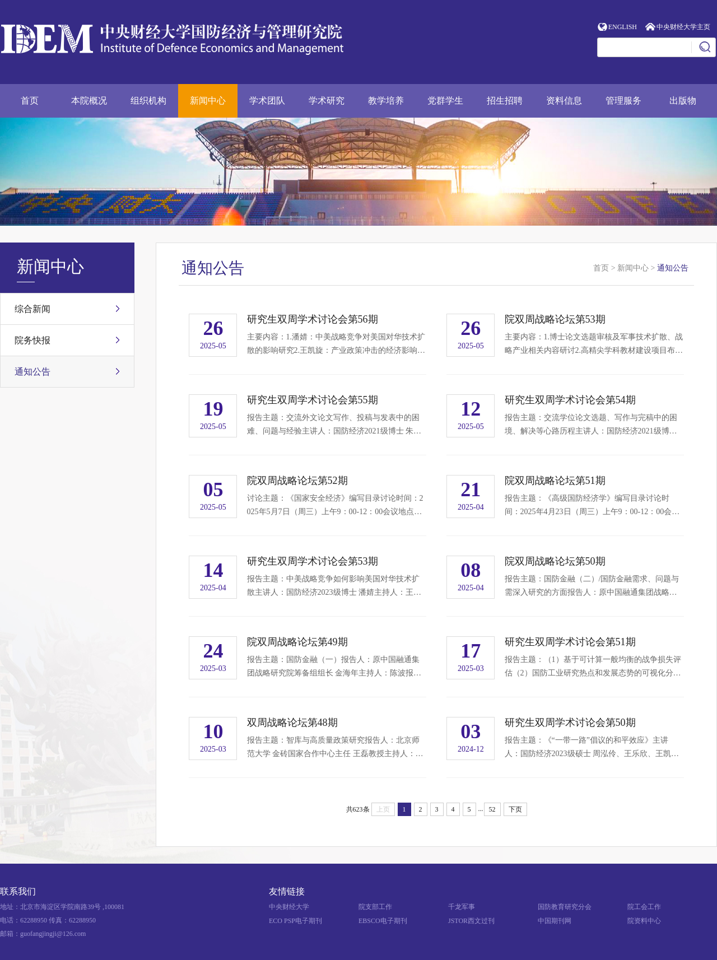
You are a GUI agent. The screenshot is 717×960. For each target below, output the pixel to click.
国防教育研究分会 (565, 907)
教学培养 (386, 100)
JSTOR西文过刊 (471, 921)
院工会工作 (644, 907)
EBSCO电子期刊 (382, 921)
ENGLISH (622, 27)
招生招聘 (505, 100)
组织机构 (148, 100)
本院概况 (89, 100)
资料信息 (564, 100)
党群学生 (445, 100)
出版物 (682, 100)
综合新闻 (32, 309)
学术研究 (326, 100)
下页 (515, 809)
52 (492, 809)
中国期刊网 (554, 921)
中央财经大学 (289, 907)
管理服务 (623, 100)
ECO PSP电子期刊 (295, 921)
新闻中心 (208, 100)
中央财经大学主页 (683, 27)
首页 (30, 100)
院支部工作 (375, 907)
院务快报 (32, 340)
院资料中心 (644, 921)
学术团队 (267, 100)
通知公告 (32, 371)
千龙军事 (461, 907)
